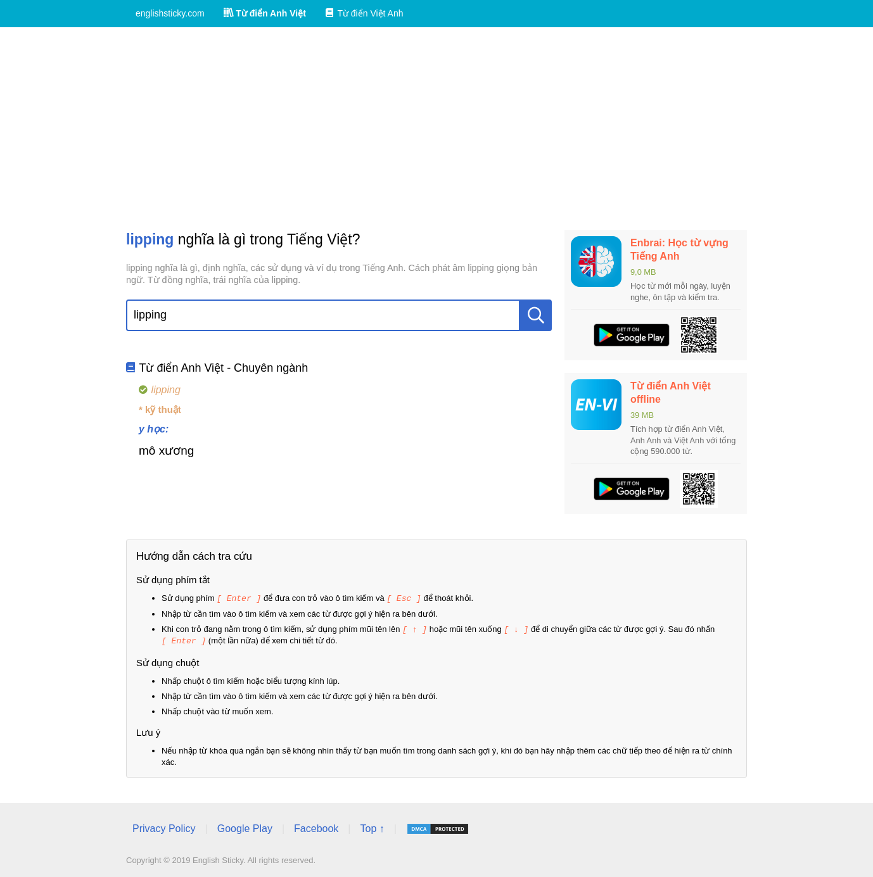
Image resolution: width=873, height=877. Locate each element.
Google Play (244, 826)
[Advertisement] (436, 128)
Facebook (316, 826)
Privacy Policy (164, 826)
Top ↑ (372, 826)
